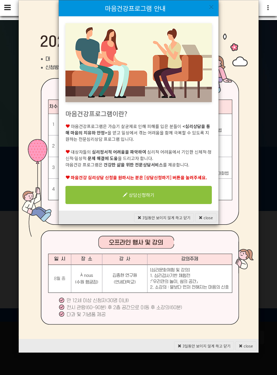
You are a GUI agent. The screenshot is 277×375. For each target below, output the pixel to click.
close (206, 217)
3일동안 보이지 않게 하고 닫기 (164, 217)
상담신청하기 (138, 195)
